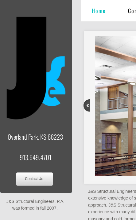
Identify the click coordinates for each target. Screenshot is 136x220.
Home (99, 11)
